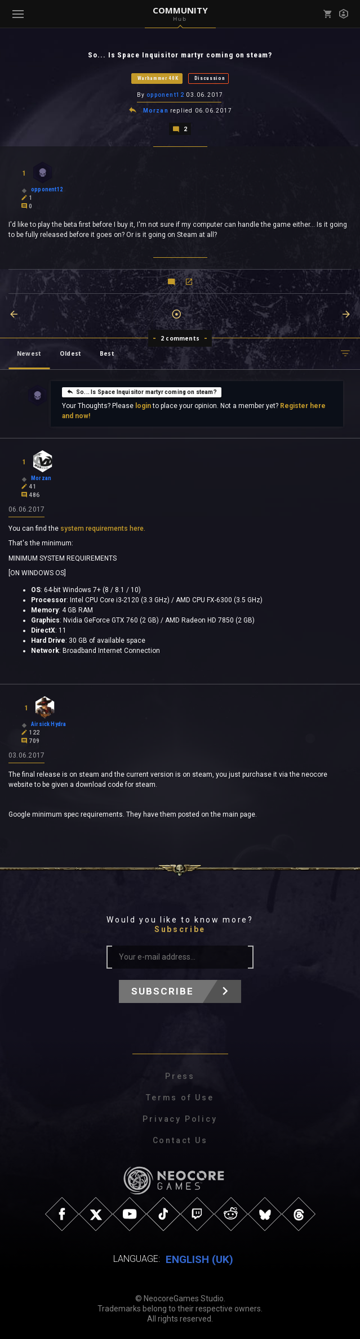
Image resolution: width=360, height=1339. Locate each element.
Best (107, 352)
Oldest (70, 352)
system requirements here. (102, 527)
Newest (29, 352)
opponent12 (165, 95)
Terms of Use (180, 1096)
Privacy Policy (180, 1117)
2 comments (180, 337)
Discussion (209, 78)
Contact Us (180, 1139)
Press (180, 1075)
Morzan (155, 110)
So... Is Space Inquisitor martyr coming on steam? (141, 391)
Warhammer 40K (158, 78)
